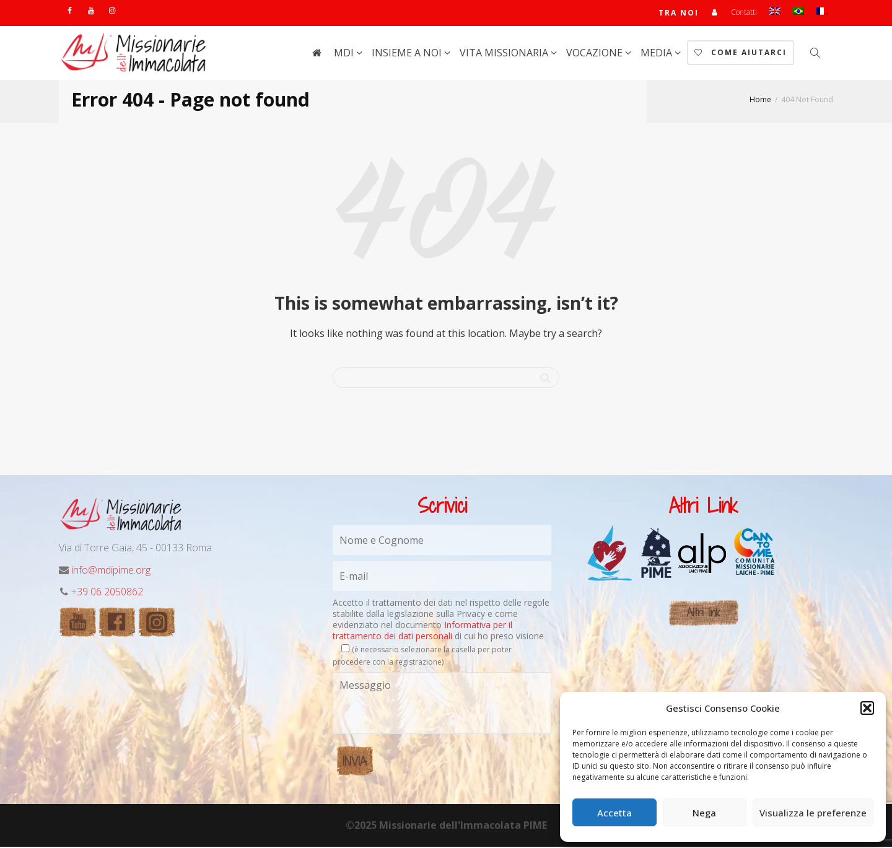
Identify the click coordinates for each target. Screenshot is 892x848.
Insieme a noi (408, 54)
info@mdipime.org (111, 571)
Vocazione (595, 54)
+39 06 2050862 (107, 593)
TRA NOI (678, 13)
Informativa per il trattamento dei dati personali (422, 631)
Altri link (703, 613)
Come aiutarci (740, 53)
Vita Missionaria (505, 54)
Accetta (614, 812)
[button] (867, 708)
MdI (345, 54)
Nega (704, 812)
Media (658, 54)
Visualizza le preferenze (813, 812)
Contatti (744, 12)
